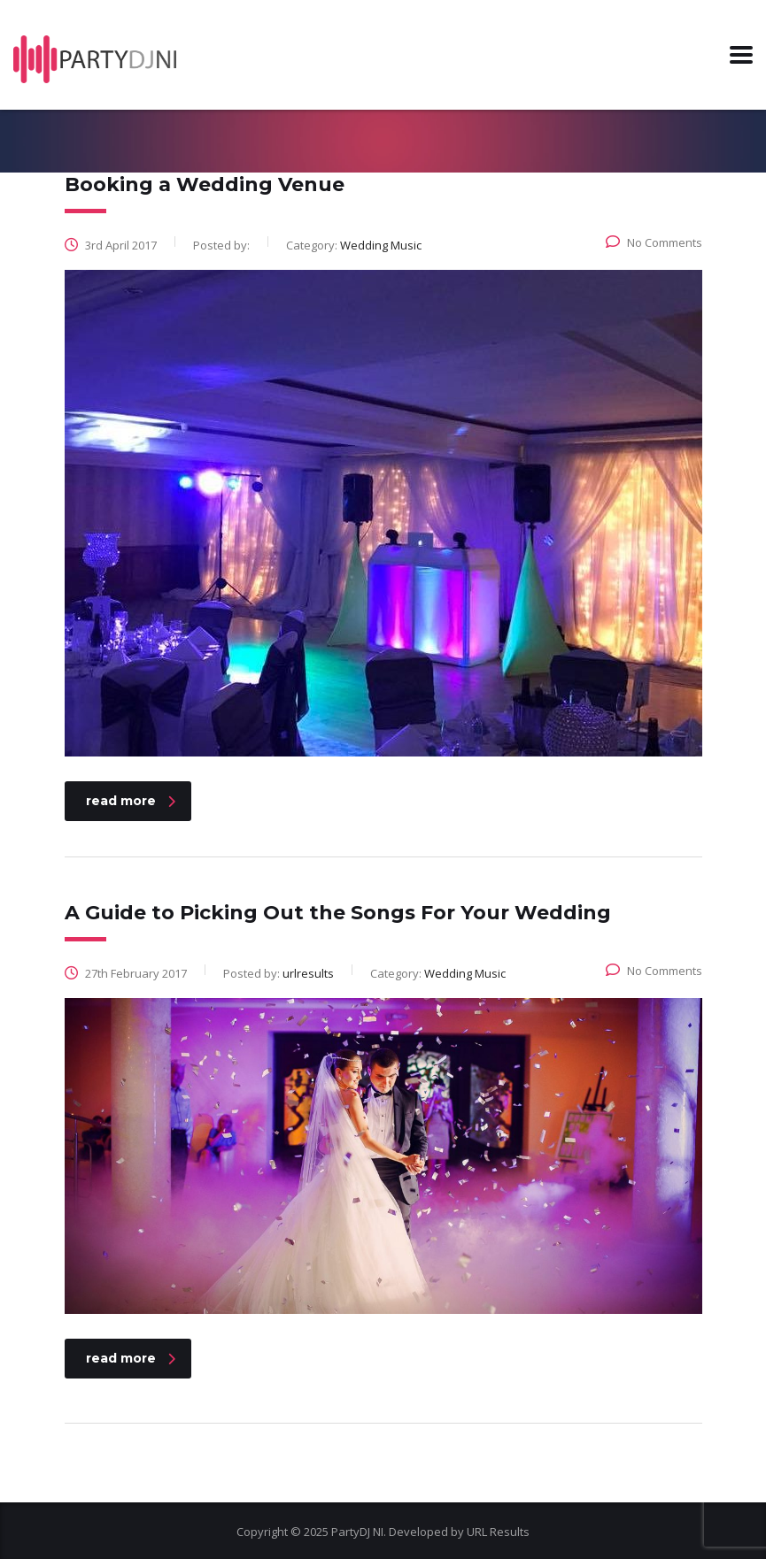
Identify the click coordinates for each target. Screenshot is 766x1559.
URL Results (498, 1532)
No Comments (654, 242)
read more (130, 801)
